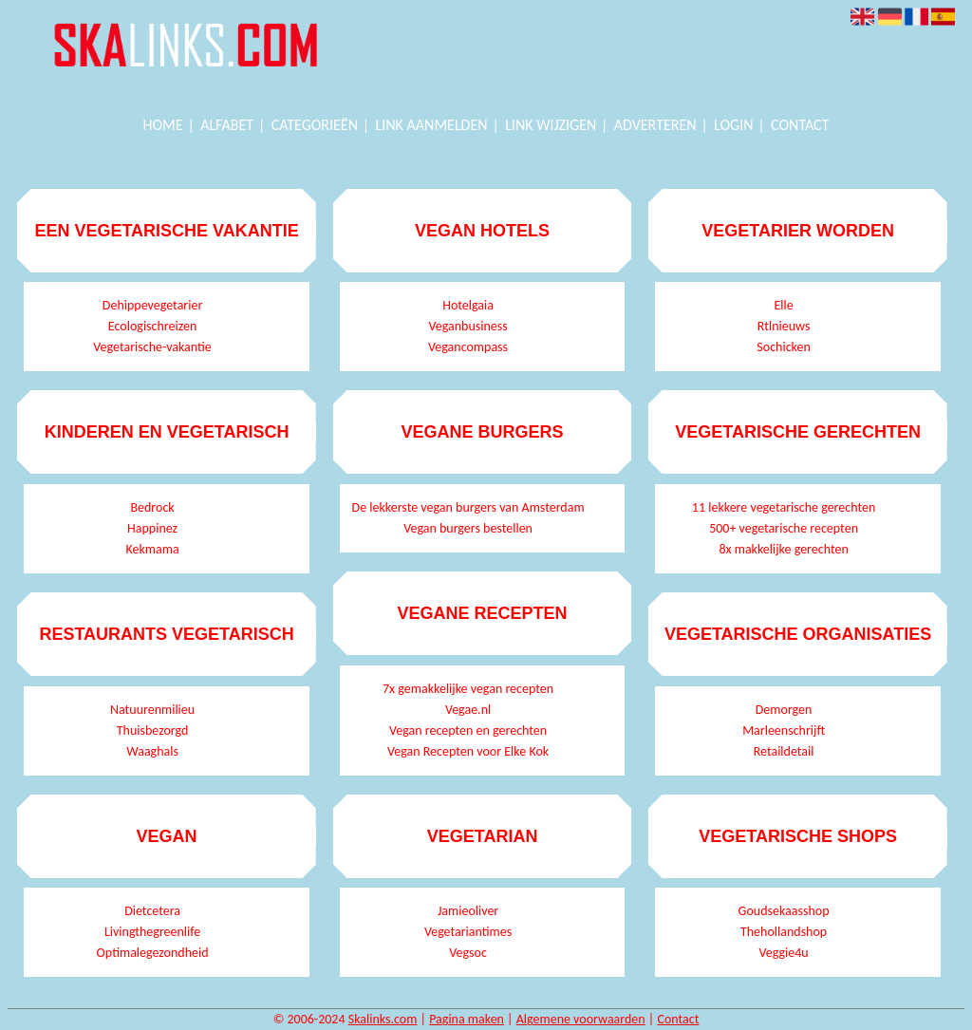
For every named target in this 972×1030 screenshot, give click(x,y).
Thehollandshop (783, 932)
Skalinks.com (383, 1019)
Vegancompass (468, 347)
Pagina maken (466, 1019)
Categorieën (314, 125)
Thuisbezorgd (153, 730)
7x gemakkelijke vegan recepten (468, 689)
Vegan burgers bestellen (468, 528)
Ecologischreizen (152, 326)
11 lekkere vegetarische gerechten (783, 507)
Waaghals (152, 751)
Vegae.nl (468, 710)
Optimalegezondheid (153, 953)
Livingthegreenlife (152, 932)
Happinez (152, 528)
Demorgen (784, 710)
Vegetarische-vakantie (152, 347)
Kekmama (152, 549)
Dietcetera (152, 911)
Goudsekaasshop (784, 911)
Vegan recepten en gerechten (468, 730)
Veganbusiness (467, 326)
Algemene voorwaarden (580, 1019)
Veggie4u (783, 953)
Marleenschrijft (783, 730)
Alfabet (226, 125)
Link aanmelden (432, 125)
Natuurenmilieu (152, 710)
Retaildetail (784, 751)
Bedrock (152, 507)
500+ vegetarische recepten (783, 528)
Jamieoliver (468, 911)
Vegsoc (468, 953)
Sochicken (783, 347)
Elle (783, 305)
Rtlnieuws (784, 326)
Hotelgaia (468, 305)
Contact (800, 125)
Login (733, 125)
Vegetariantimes (468, 932)
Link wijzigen (550, 125)
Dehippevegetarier (152, 305)
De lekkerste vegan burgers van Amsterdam (468, 507)
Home (163, 125)
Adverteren (655, 125)
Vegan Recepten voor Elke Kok (468, 751)
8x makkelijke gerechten (783, 549)
